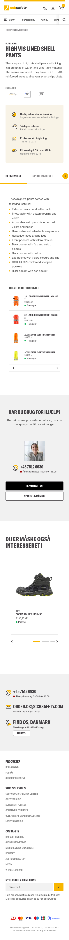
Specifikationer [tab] (43, 176)
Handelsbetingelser (19, 929)
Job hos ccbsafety (16, 860)
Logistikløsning (14, 823)
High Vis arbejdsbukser (17, 30)
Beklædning (28, 19)
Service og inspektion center (22, 795)
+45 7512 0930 (33, 467)
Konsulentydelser (16, 806)
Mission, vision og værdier (20, 849)
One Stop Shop (13, 801)
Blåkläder (11, 43)
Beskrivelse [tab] (14, 176)
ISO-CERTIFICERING (15, 838)
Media (9, 866)
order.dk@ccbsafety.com (38, 708)
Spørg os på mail (34, 497)
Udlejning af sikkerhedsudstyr (23, 817)
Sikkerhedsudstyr (15, 780)
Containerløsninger (17, 812)
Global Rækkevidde (16, 844)
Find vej (18, 735)
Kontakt (10, 855)
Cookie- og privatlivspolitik (45, 929)
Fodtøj (44, 19)
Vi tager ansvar (14, 871)
